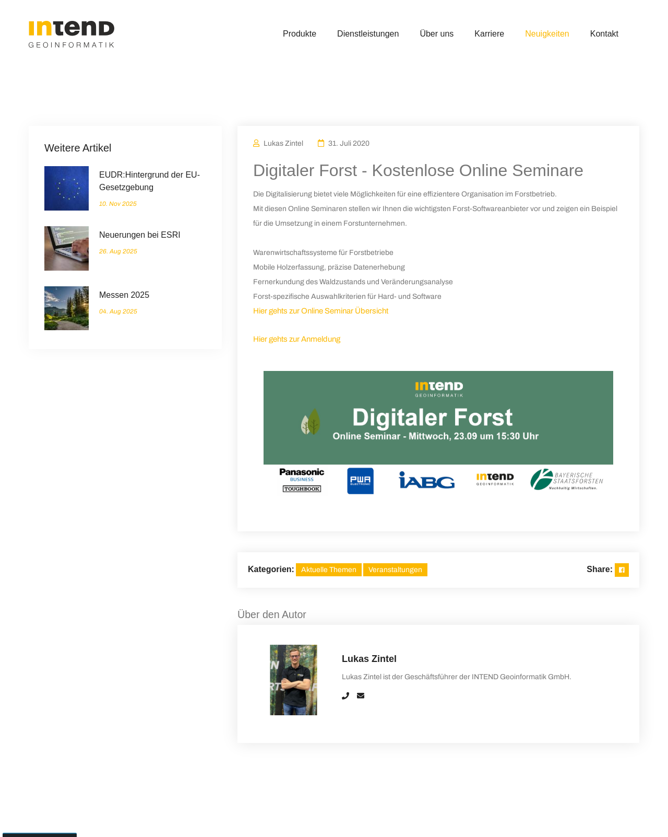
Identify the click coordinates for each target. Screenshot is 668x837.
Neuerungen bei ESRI (140, 234)
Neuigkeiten (547, 33)
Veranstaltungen (395, 570)
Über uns (437, 33)
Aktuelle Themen (328, 570)
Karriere (489, 33)
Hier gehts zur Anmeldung (296, 339)
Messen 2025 (124, 294)
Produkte (299, 33)
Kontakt (604, 33)
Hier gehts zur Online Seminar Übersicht (320, 311)
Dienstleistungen (368, 33)
